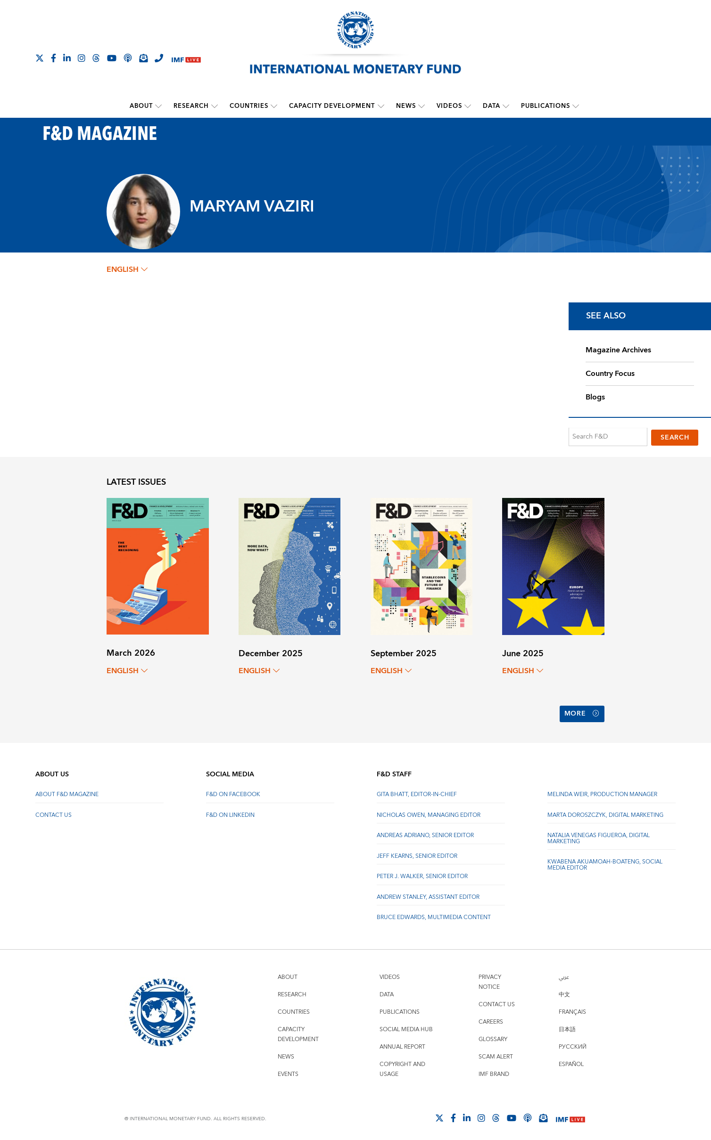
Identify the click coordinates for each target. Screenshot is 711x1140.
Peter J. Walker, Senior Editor (422, 872)
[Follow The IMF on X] (39, 58)
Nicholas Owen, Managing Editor (428, 810)
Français (572, 1007)
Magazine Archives (618, 350)
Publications (545, 106)
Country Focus (610, 373)
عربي (564, 972)
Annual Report (402, 1042)
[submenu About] (159, 106)
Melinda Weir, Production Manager (602, 790)
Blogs (595, 397)
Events (288, 1070)
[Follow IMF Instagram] (81, 58)
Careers (491, 1017)
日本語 (567, 1025)
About (141, 106)
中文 (564, 990)
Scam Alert (496, 1052)
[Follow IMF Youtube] (111, 58)
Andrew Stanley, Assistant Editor (428, 892)
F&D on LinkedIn (230, 810)
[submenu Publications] (575, 106)
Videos (449, 106)
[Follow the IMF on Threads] (96, 58)
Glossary (493, 1035)
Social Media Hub (406, 1025)
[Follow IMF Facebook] (53, 58)
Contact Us (53, 810)
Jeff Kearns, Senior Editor (417, 851)
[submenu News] (421, 106)
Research (191, 106)
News (406, 106)
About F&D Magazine (67, 790)
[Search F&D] (608, 437)
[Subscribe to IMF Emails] (143, 58)
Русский (573, 1042)
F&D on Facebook (233, 790)
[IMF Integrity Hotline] (159, 58)
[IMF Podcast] (128, 58)
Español (571, 1060)
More (582, 711)
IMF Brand (494, 1070)
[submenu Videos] (467, 106)
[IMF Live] (186, 58)
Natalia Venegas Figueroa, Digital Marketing (598, 834)
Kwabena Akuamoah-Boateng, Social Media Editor (604, 860)
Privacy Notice (490, 977)
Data (491, 106)
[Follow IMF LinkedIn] (67, 58)
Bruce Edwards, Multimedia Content (434, 913)
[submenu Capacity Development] (381, 106)
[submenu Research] (215, 106)
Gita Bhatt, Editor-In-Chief (417, 790)
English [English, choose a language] (127, 269)
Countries (249, 106)
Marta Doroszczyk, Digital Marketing (605, 810)
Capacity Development (332, 106)
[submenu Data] (506, 106)
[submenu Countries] (274, 106)
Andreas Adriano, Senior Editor (425, 831)
